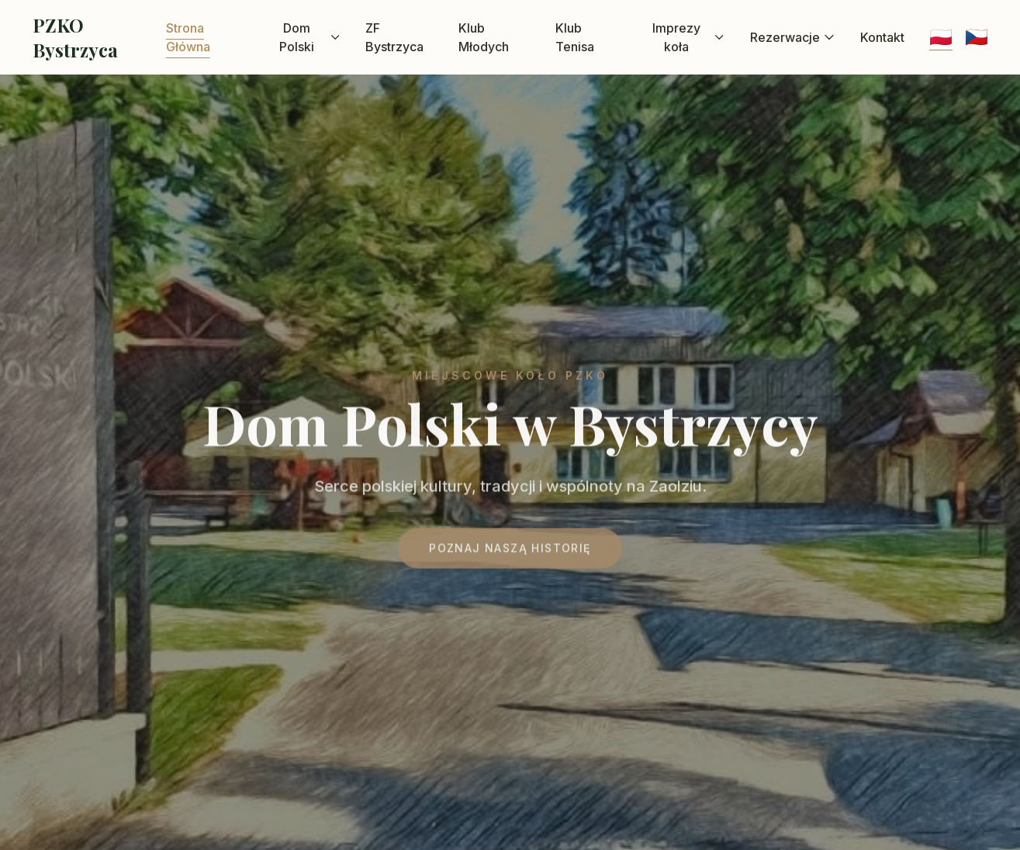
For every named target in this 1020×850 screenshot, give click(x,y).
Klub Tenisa (574, 37)
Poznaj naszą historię (509, 552)
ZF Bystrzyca (394, 37)
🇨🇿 (976, 37)
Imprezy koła (688, 37)
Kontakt (882, 37)
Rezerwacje (792, 37)
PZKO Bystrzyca (75, 37)
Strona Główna (188, 37)
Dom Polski (310, 37)
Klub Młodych (483, 37)
